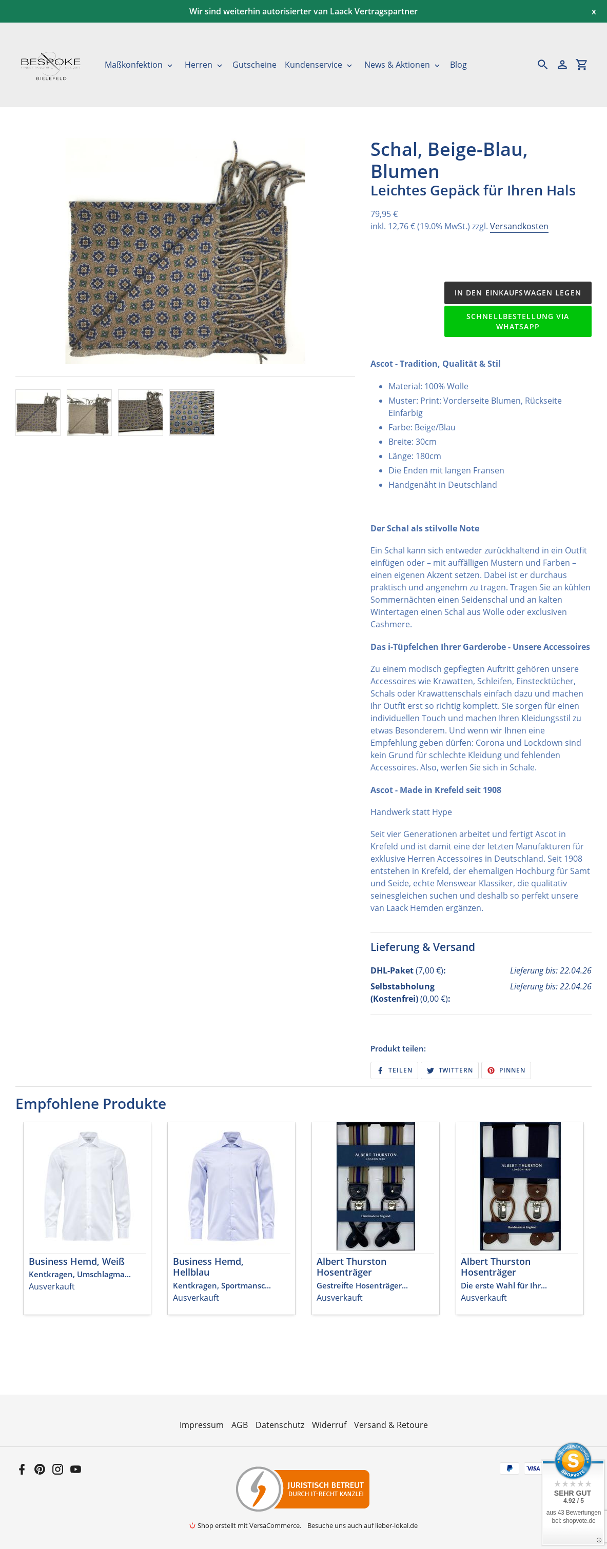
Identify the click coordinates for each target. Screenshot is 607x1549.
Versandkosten (519, 226)
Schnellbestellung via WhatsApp (518, 321)
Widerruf (329, 1425)
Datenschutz (280, 1425)
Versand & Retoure (391, 1425)
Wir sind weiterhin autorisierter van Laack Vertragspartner (303, 11)
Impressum (202, 1425)
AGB (239, 1425)
